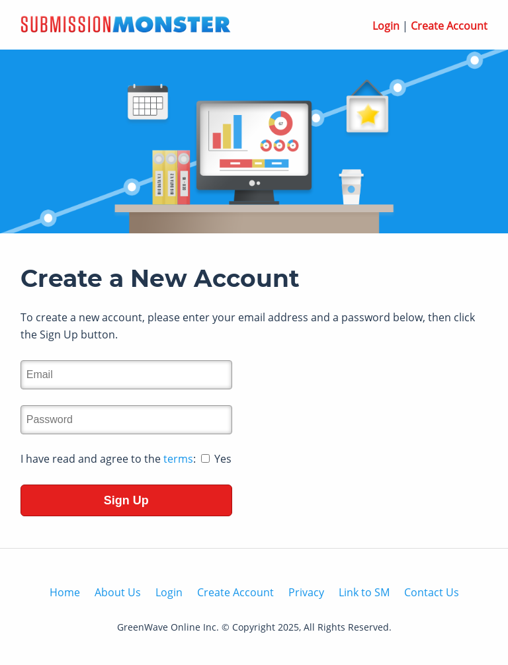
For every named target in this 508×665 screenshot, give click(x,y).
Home (65, 592)
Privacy (306, 592)
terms (178, 458)
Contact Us (431, 592)
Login (386, 26)
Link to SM (364, 592)
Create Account (449, 26)
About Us (118, 592)
